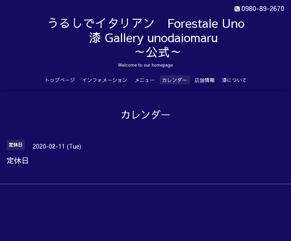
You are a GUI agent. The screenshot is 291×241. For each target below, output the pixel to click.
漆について (234, 79)
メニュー (145, 79)
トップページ (60, 79)
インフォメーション (104, 79)
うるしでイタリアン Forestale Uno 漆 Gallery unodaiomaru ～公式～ (162, 37)
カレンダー (174, 79)
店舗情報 (204, 79)
